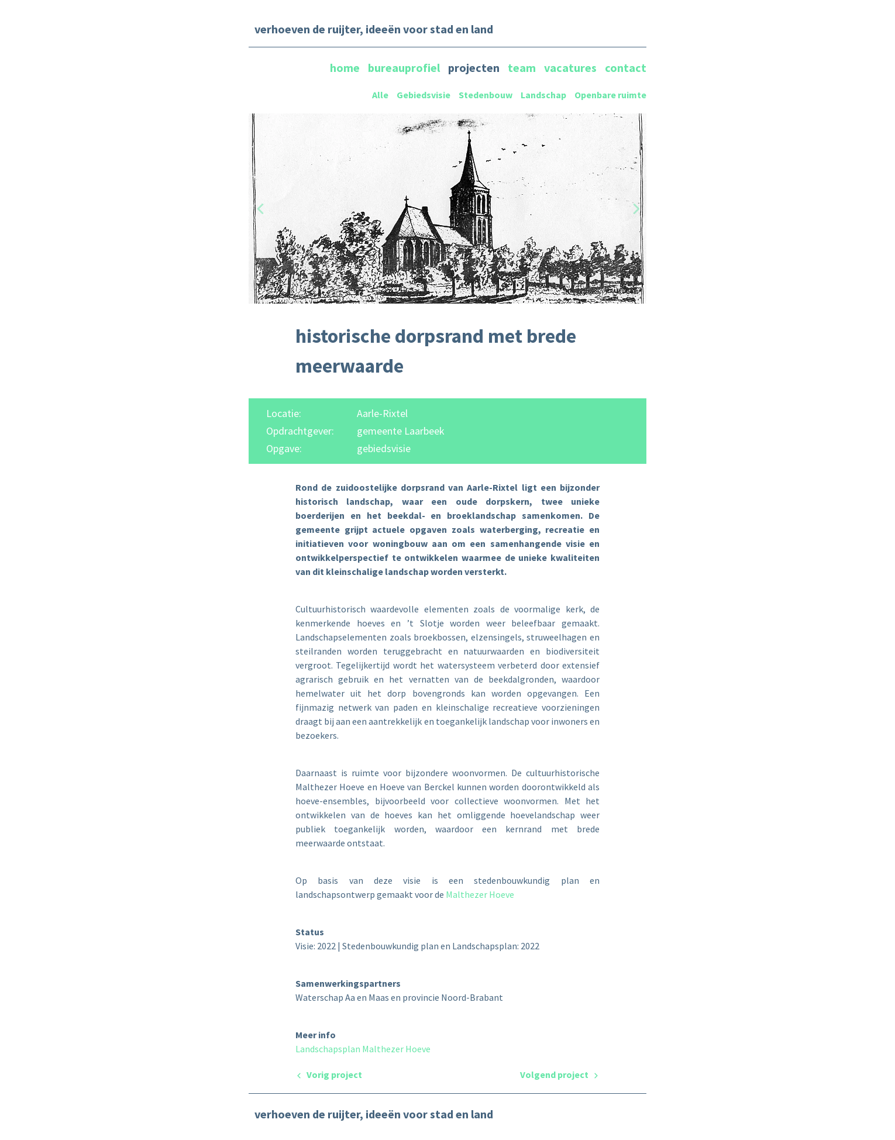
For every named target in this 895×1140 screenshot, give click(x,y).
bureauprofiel (405, 67)
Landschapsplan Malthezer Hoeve (363, 1049)
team (523, 67)
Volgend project (560, 1074)
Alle (380, 95)
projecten (475, 67)
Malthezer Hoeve (480, 894)
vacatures (571, 67)
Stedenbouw (485, 95)
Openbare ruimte (610, 95)
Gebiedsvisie (423, 95)
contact (625, 67)
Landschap (543, 95)
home (346, 67)
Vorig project (328, 1074)
